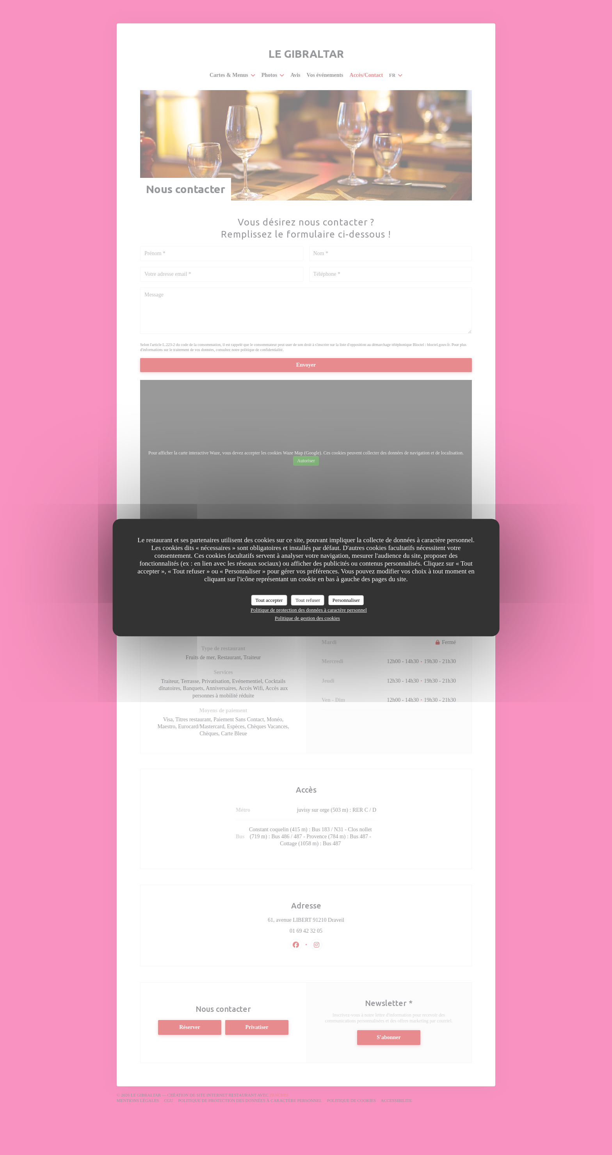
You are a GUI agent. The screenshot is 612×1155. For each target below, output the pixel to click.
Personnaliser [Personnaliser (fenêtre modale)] (346, 600)
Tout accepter (269, 600)
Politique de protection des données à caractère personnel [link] (309, 610)
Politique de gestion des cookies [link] (307, 618)
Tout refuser (307, 600)
